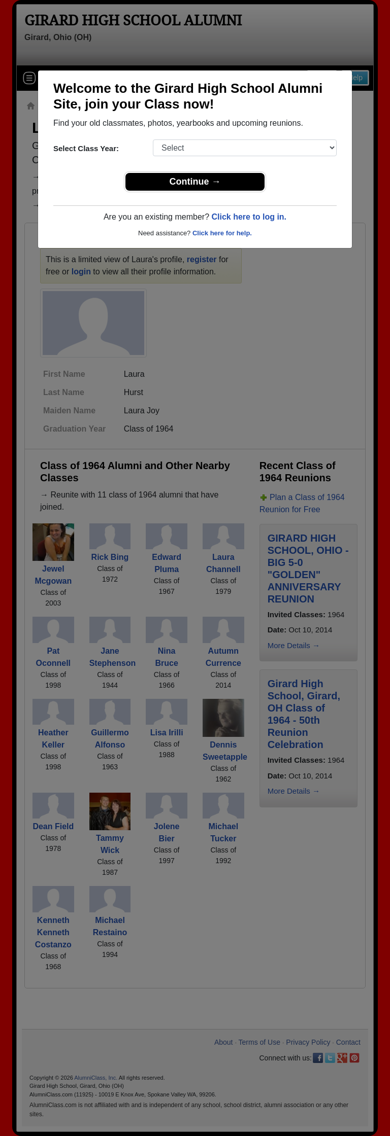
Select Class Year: (86, 148)
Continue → (195, 181)
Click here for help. (222, 233)
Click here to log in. (248, 216)
